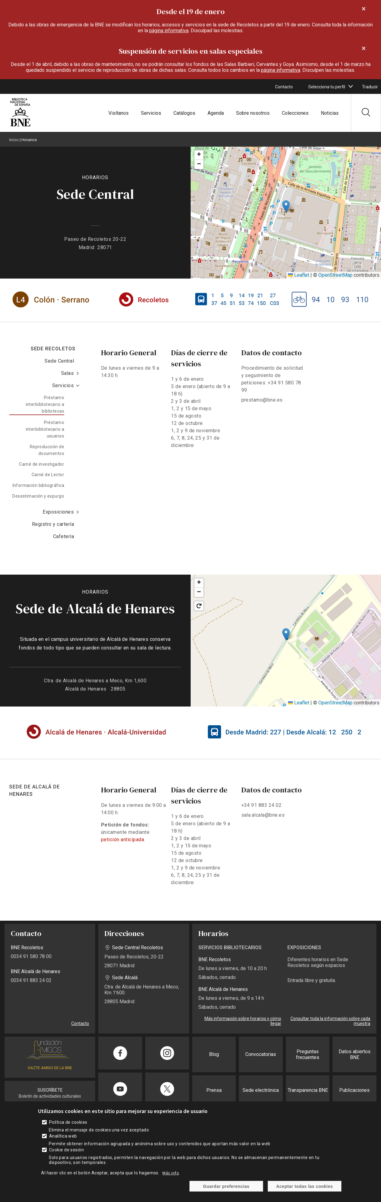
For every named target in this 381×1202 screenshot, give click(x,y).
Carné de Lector (48, 474)
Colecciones (295, 113)
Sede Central (59, 361)
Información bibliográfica (38, 485)
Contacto (284, 86)
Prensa (214, 1090)
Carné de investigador (41, 464)
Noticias (330, 113)
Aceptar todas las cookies (304, 1186)
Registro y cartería (53, 524)
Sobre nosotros (253, 113)
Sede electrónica (261, 1090)
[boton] (350, 86)
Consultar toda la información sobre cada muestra (330, 1021)
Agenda (216, 113)
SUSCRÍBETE (50, 1090)
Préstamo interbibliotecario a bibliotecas (45, 404)
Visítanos (118, 113)
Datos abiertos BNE (355, 1054)
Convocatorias (260, 1054)
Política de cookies (68, 1122)
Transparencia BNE (308, 1090)
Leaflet (298, 275)
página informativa (169, 30)
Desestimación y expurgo (38, 496)
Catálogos (184, 113)
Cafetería (63, 536)
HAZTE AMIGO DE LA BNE (50, 1068)
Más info (170, 1173)
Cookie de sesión (66, 1149)
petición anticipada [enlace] (122, 839)
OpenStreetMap (335, 275)
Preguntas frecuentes (307, 1054)
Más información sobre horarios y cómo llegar (242, 1021)
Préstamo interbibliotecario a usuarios (45, 429)
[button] (286, 206)
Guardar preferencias (226, 1186)
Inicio (14, 139)
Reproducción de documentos (47, 450)
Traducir (370, 86)
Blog (214, 1054)
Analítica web (63, 1136)
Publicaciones (354, 1090)
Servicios (151, 113)
